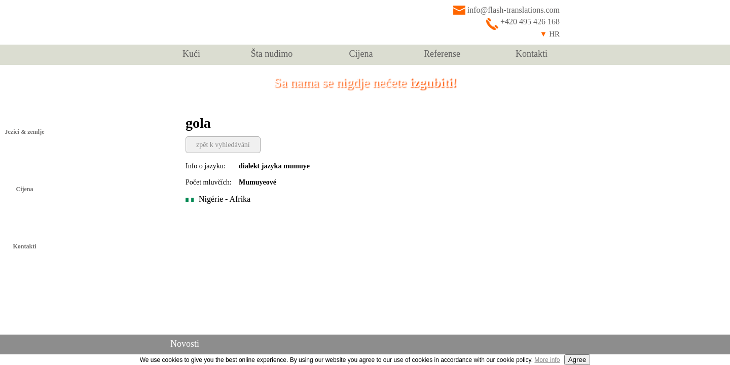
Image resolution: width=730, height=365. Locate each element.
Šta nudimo (272, 54)
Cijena (361, 54)
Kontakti (532, 54)
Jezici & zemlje (25, 131)
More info (547, 359)
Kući (191, 54)
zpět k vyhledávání (223, 145)
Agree (577, 359)
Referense (442, 54)
